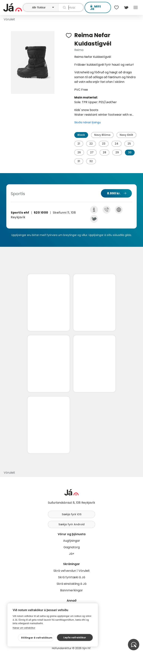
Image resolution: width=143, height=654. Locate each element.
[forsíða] (12, 7)
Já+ (71, 554)
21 (78, 143)
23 (103, 143)
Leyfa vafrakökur (74, 637)
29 (117, 152)
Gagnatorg (71, 547)
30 (129, 152)
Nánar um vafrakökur (24, 627)
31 (78, 161)
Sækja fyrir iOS (71, 514)
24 (116, 143)
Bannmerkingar (71, 590)
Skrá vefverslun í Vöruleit (71, 571)
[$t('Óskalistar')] (116, 7)
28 (104, 152)
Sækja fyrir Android (71, 524)
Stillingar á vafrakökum (37, 637)
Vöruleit (9, 19)
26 (79, 152)
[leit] (70, 7)
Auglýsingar (71, 541)
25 (129, 143)
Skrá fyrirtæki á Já (71, 577)
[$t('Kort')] (126, 7)
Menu (136, 7)
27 (91, 152)
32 (91, 161)
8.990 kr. (113, 193)
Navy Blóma (102, 135)
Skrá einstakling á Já (71, 584)
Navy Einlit (126, 135)
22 (91, 143)
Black (81, 135)
